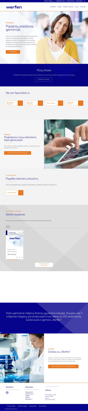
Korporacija (82, 6)
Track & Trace (49, 1)
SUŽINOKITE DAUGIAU (43, 79)
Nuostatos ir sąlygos (22, 406)
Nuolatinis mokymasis (68, 6)
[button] (83, 49)
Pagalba (60, 6)
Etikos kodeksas (42, 406)
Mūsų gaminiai (29, 392)
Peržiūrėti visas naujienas (44, 264)
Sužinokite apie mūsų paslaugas (18, 153)
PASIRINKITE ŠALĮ (60, 1)
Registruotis (70, 1)
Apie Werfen (53, 6)
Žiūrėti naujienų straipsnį (13, 259)
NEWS (8, 226)
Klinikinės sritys (29, 393)
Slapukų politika (33, 406)
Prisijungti (79, 1)
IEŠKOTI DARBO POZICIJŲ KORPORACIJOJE (63, 366)
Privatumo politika (11, 406)
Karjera (77, 6)
